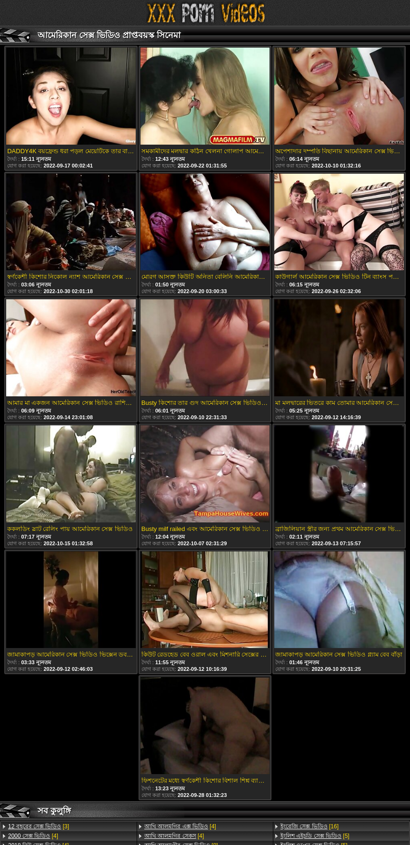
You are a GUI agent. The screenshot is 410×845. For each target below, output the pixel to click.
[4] (33, 836)
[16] (309, 826)
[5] (315, 836)
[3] (38, 826)
